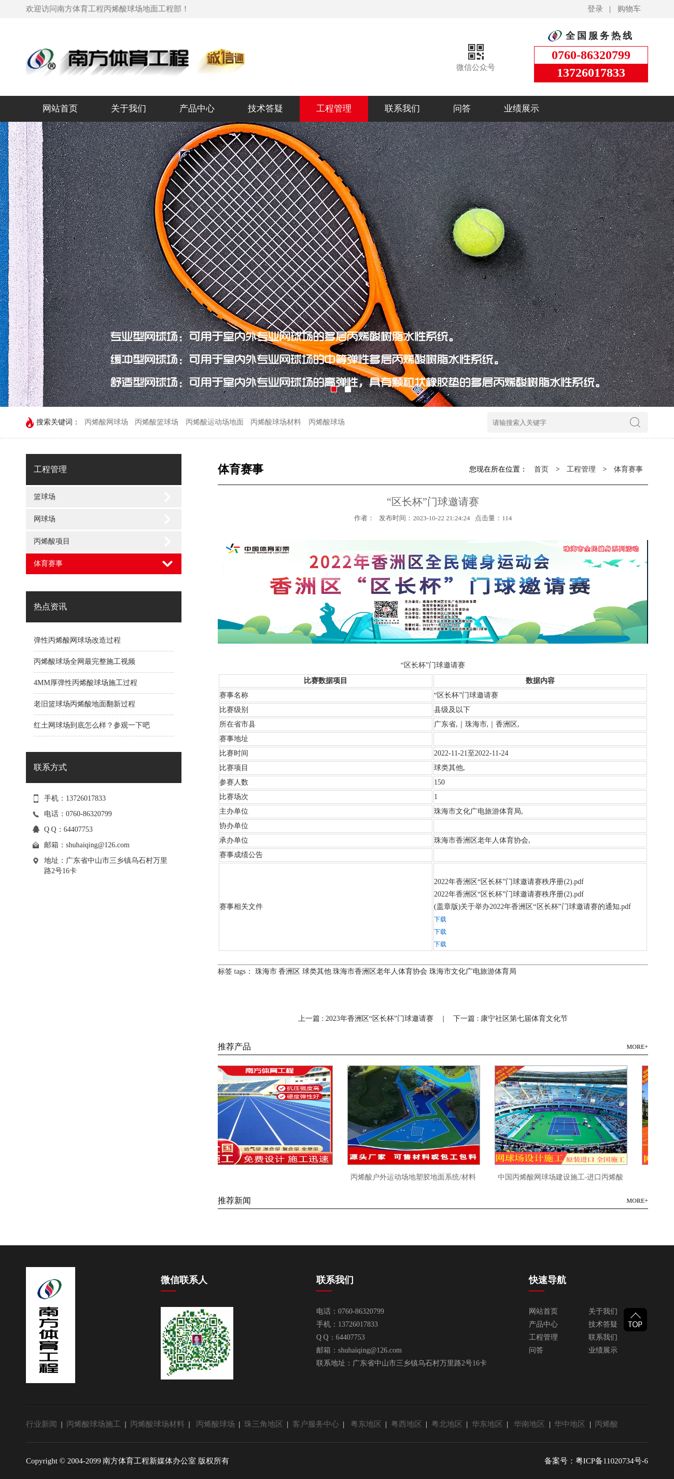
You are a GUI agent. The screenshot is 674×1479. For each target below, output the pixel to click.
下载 (440, 919)
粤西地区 (408, 1424)
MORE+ (637, 1046)
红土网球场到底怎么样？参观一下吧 (92, 725)
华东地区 (489, 1424)
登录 (595, 9)
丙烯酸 (606, 1424)
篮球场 (44, 497)
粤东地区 (368, 1424)
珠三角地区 (265, 1424)
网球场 (44, 519)
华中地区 (571, 1424)
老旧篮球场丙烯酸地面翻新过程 (84, 704)
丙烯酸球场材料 (275, 422)
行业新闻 (43, 1424)
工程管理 (334, 108)
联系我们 (402, 108)
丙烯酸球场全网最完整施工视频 (84, 661)
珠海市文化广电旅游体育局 (472, 971)
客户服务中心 (317, 1424)
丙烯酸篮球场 (156, 422)
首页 (541, 469)
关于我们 (128, 108)
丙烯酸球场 (326, 422)
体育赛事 (48, 563)
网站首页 (60, 108)
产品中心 (197, 108)
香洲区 (289, 971)
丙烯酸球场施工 (95, 1424)
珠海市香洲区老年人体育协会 (380, 971)
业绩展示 (521, 108)
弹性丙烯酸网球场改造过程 (77, 640)
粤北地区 (449, 1424)
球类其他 (316, 971)
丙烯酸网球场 (106, 422)
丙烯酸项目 (52, 541)
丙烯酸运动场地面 (215, 422)
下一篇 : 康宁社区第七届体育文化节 (510, 1018)
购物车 (629, 9)
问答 (462, 108)
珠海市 (266, 971)
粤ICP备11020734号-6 (611, 1461)
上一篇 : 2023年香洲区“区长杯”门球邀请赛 (367, 1018)
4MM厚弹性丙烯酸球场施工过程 (85, 683)
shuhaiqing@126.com (98, 845)
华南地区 (531, 1424)
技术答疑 (265, 108)
